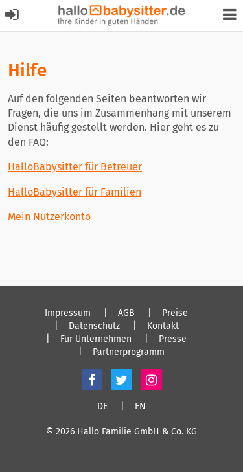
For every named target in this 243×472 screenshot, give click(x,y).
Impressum (68, 313)
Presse (173, 339)
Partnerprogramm (129, 352)
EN (140, 406)
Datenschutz (94, 326)
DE (102, 406)
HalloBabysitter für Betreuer (75, 167)
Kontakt (163, 326)
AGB (126, 313)
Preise (175, 313)
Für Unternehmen (96, 339)
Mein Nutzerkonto (49, 216)
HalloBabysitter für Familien (74, 192)
